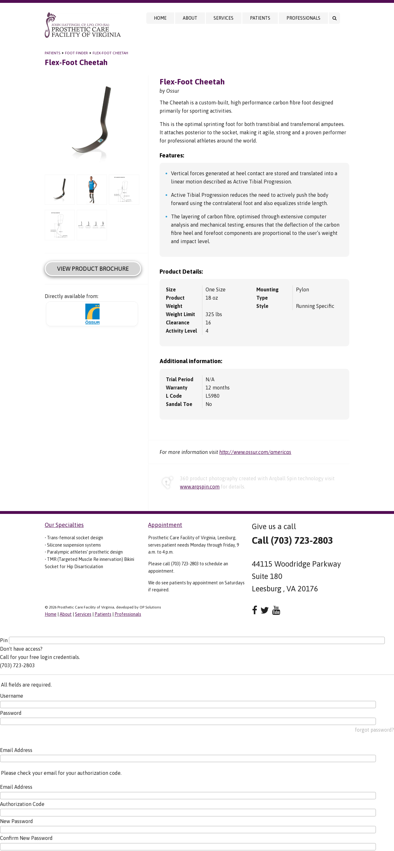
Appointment (165, 525)
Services (223, 18)
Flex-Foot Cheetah (110, 53)
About (190, 18)
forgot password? (374, 730)
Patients (260, 18)
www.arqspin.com (200, 486)
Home (160, 18)
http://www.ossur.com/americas (255, 452)
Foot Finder (76, 53)
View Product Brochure (93, 268)
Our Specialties (64, 525)
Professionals (303, 18)
